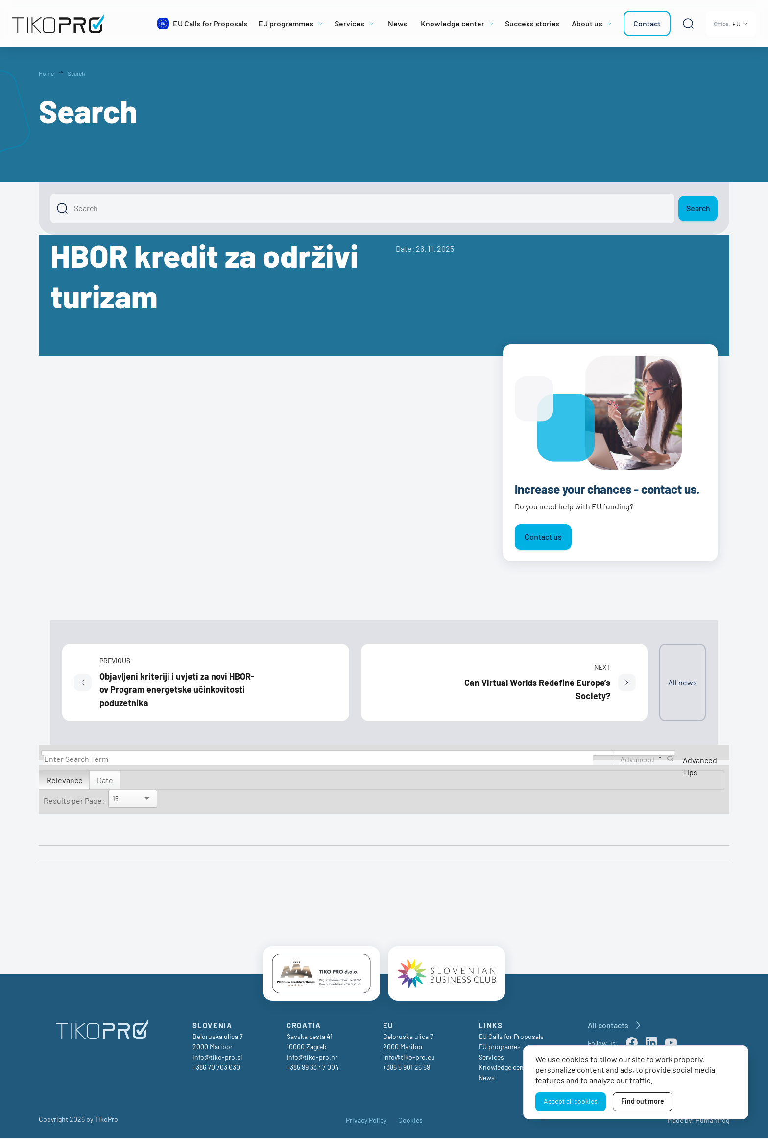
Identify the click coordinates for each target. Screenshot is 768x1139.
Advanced (637, 759)
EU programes (500, 1048)
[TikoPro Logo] (80, 23)
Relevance (65, 780)
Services (491, 1058)
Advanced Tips (700, 766)
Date (105, 780)
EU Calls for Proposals (511, 1038)
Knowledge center (505, 1068)
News (487, 1079)
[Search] (362, 208)
